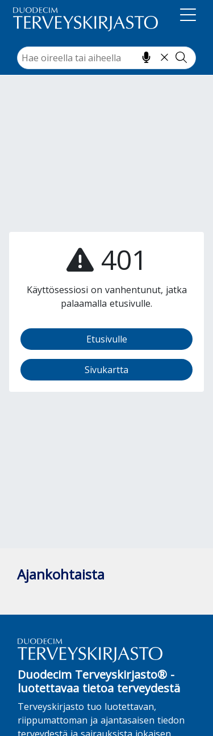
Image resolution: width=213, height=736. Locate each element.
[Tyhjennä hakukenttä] (164, 57)
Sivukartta (106, 369)
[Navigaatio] (188, 17)
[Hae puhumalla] (146, 57)
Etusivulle (106, 339)
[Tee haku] (181, 57)
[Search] (106, 57)
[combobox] (106, 57)
